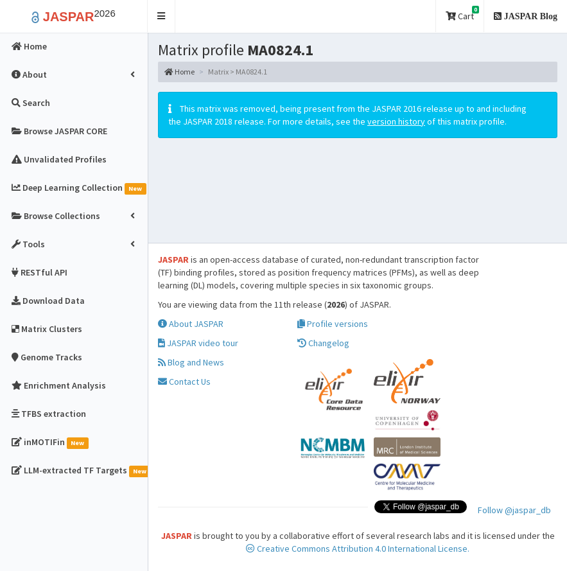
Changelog (323, 343)
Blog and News (191, 362)
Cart (462, 14)
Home (179, 71)
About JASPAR (190, 323)
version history (396, 121)
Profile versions (332, 323)
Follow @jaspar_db (514, 510)
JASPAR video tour (198, 343)
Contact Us (184, 381)
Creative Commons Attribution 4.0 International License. (357, 548)
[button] (161, 16)
